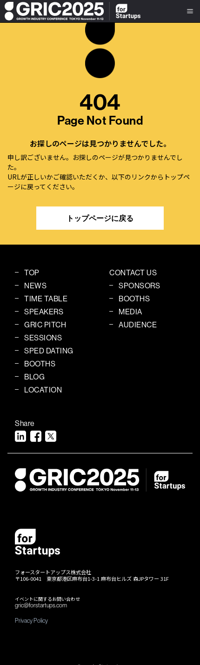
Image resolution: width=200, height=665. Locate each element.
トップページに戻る (100, 218)
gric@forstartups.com (41, 605)
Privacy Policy (31, 620)
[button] (190, 11)
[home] (70, 11)
